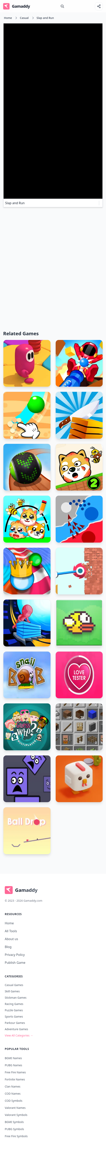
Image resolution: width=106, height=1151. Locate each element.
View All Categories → (19, 1035)
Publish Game (15, 962)
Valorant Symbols (16, 1115)
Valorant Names (15, 1108)
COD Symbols (13, 1101)
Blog (8, 947)
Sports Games (14, 1016)
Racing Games (14, 1004)
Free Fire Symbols (16, 1136)
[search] (62, 6)
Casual (24, 18)
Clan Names (12, 1086)
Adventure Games (16, 1029)
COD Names (13, 1093)
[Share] (99, 6)
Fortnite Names (15, 1079)
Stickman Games (16, 997)
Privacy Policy (15, 955)
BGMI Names (13, 1058)
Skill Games (12, 991)
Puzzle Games (14, 1010)
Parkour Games (15, 1023)
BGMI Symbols (14, 1122)
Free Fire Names (15, 1072)
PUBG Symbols (14, 1129)
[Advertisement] (53, 238)
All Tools (11, 931)
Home (8, 18)
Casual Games (14, 985)
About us (11, 939)
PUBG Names (13, 1065)
